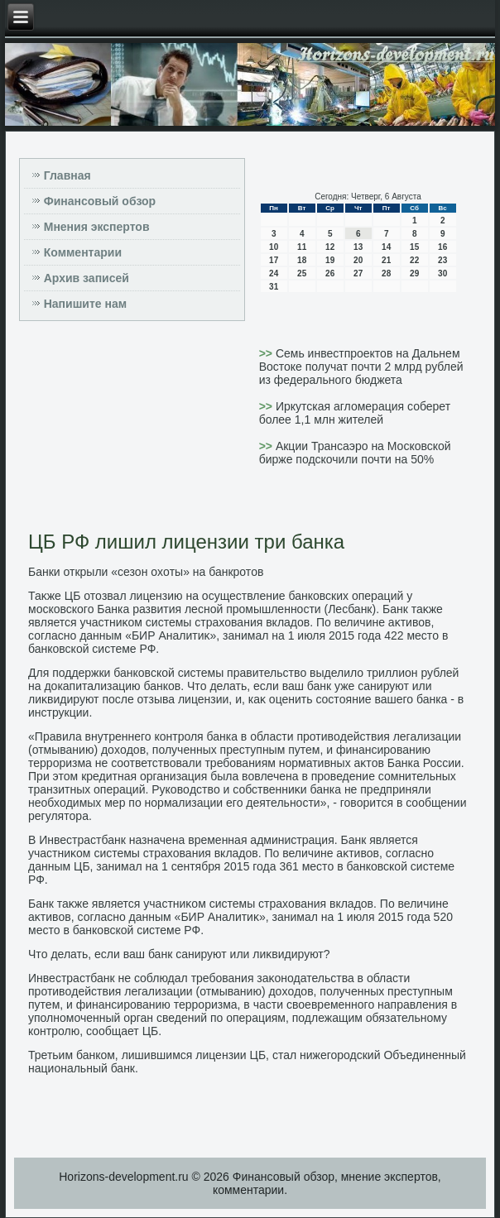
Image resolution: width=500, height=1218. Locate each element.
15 (414, 247)
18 (301, 260)
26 (329, 273)
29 (414, 273)
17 (273, 260)
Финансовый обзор (100, 201)
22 (414, 260)
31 (273, 286)
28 (386, 273)
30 (442, 273)
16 (442, 247)
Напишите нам (85, 303)
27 (358, 273)
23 (442, 260)
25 (301, 273)
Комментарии (83, 252)
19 (329, 260)
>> (267, 353)
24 (273, 273)
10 (273, 247)
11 (301, 247)
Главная (67, 175)
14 (386, 247)
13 (358, 247)
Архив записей (86, 278)
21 (386, 260)
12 (329, 247)
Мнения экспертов (97, 226)
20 (358, 260)
